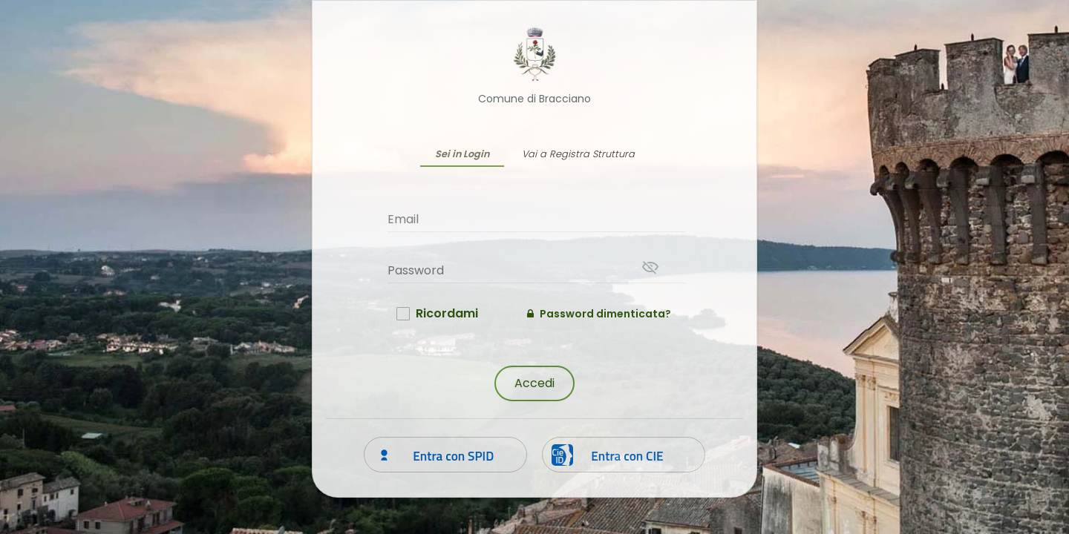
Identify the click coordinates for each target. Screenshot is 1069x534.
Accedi (534, 383)
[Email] (537, 219)
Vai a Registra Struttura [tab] (578, 154)
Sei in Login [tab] (462, 154)
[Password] (537, 270)
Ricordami (447, 314)
